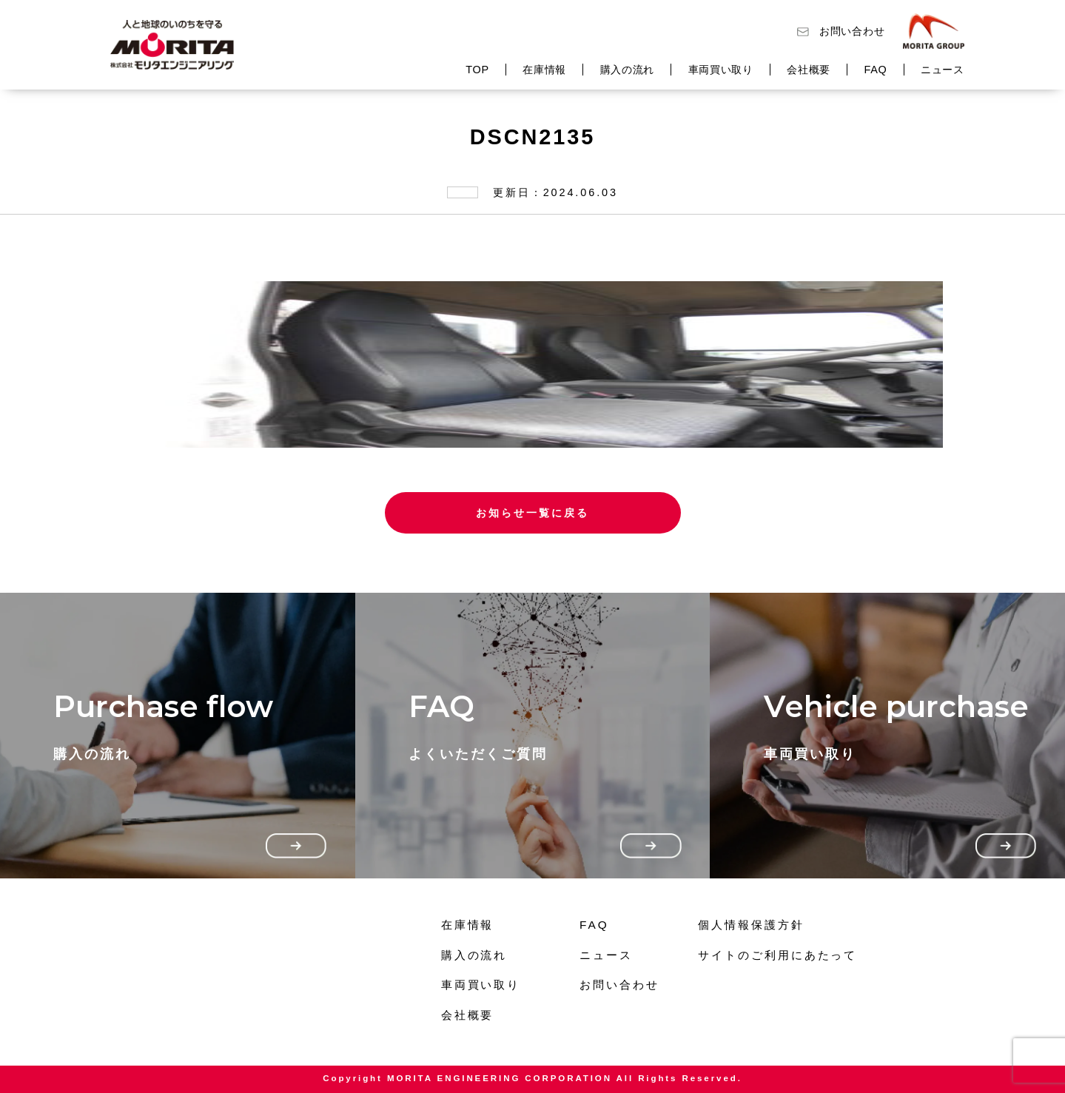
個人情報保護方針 (751, 924)
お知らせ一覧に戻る (532, 513)
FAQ (875, 69)
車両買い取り (720, 69)
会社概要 (808, 69)
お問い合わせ (851, 31)
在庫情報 (544, 69)
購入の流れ (627, 69)
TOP (477, 69)
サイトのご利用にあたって (777, 955)
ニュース (942, 69)
